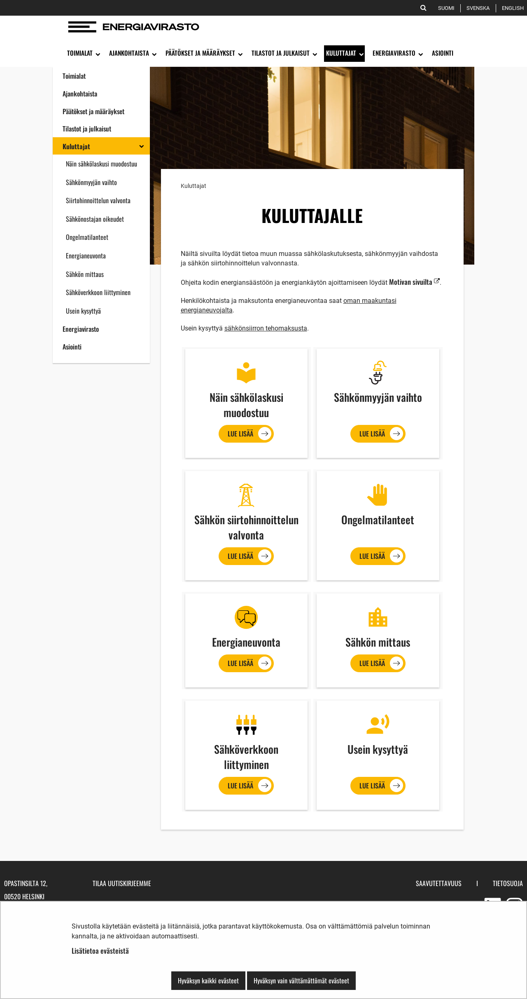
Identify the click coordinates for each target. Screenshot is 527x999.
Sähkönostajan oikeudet (95, 219)
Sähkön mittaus (85, 274)
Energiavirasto (81, 329)
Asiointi (72, 347)
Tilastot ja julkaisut (87, 129)
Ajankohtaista (80, 93)
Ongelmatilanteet (87, 237)
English (514, 8)
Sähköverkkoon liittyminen (98, 292)
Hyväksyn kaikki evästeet (208, 980)
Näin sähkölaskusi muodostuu (101, 164)
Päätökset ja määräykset (93, 111)
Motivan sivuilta (414, 282)
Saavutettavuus (439, 883)
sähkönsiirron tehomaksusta (265, 328)
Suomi (448, 8)
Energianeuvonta (86, 255)
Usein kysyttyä (83, 311)
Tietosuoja (508, 883)
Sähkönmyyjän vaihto (91, 182)
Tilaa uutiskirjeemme (122, 883)
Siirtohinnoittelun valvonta (98, 200)
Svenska (479, 8)
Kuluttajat (76, 146)
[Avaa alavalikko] (97, 53)
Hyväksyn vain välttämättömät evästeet (301, 980)
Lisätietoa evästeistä (100, 950)
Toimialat (74, 76)
